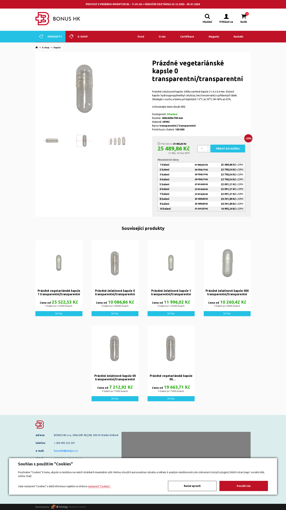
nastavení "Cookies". (99, 486)
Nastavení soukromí (77, 507)
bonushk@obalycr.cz (66, 450)
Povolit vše (244, 485)
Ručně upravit (192, 485)
